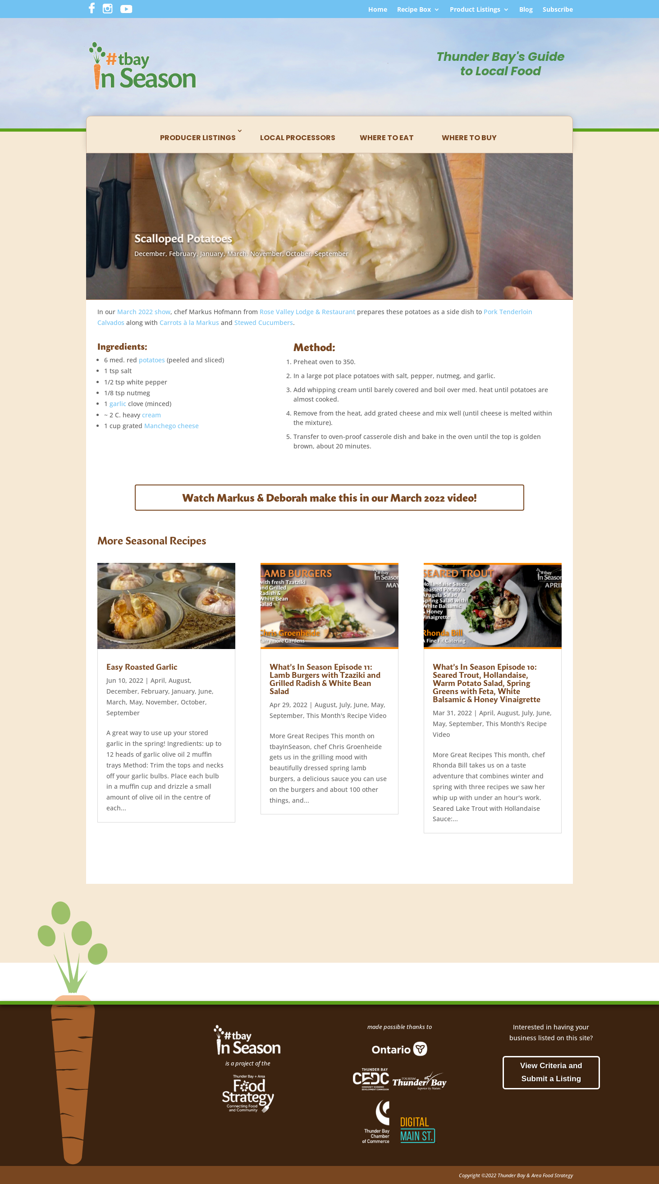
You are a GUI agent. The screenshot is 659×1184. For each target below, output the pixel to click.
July (344, 704)
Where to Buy (469, 138)
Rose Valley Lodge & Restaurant (307, 311)
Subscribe (558, 10)
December (149, 253)
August (179, 680)
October (298, 253)
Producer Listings (198, 138)
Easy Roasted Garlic (141, 666)
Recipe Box (414, 10)
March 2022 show (143, 311)
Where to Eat (387, 138)
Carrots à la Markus (189, 322)
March (237, 253)
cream (151, 415)
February (183, 253)
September (331, 253)
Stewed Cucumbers (263, 322)
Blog (526, 10)
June (205, 691)
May (135, 702)
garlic (118, 403)
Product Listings (475, 10)
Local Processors (297, 138)
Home (377, 10)
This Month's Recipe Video (346, 715)
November (266, 253)
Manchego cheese (171, 425)
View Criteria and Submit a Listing (551, 1072)
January (212, 253)
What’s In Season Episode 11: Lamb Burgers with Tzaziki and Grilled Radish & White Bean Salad (325, 678)
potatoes (152, 360)
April (158, 680)
